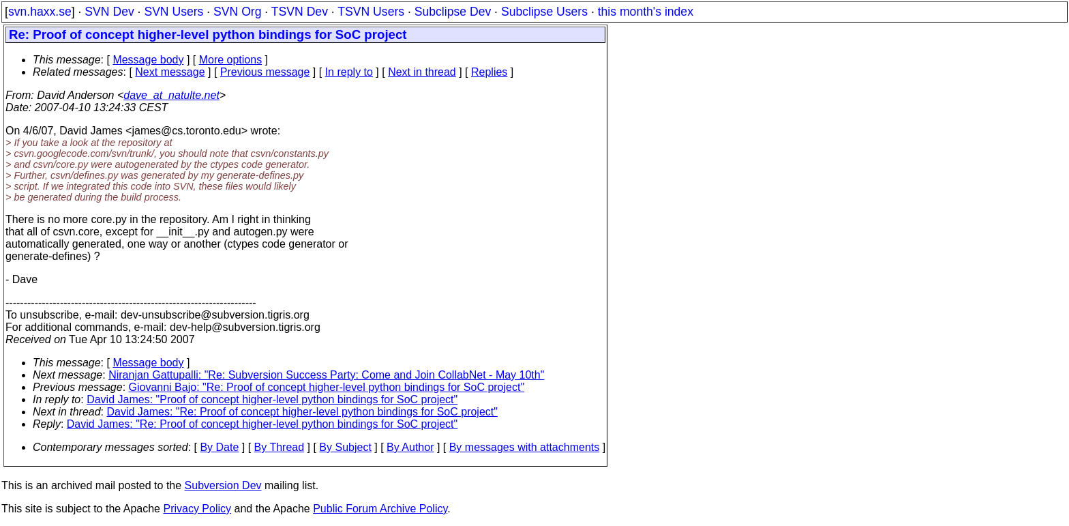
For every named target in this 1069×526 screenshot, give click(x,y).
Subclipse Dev (453, 11)
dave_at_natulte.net (171, 95)
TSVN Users (370, 11)
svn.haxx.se (40, 11)
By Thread (279, 447)
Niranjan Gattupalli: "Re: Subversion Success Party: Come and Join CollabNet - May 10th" (326, 375)
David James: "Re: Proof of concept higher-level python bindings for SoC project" (302, 412)
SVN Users (173, 11)
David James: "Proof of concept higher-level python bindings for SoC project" (272, 399)
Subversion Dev (223, 485)
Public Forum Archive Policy (380, 508)
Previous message (265, 72)
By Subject (345, 447)
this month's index (645, 11)
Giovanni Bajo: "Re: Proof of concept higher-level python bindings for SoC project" (327, 387)
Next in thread (422, 72)
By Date (219, 447)
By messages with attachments (524, 447)
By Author (410, 447)
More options (230, 59)
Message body (147, 59)
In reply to (349, 72)
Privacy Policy (197, 508)
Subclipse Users (544, 11)
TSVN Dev (299, 11)
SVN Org (237, 11)
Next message (170, 72)
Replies (489, 72)
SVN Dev (109, 11)
